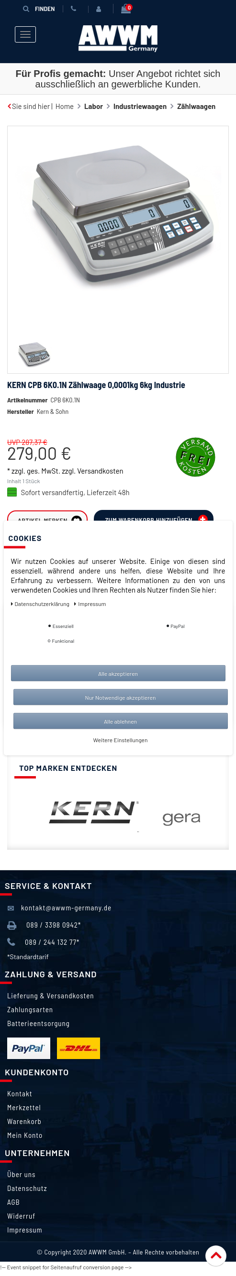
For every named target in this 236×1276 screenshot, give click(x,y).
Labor (93, 106)
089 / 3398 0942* (44, 925)
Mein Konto (25, 1135)
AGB (13, 1202)
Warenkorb (24, 1121)
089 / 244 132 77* (43, 943)
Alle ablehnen (120, 721)
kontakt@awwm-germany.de (59, 908)
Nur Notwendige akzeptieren (120, 697)
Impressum (25, 1229)
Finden (39, 8)
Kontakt (19, 1093)
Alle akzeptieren (118, 673)
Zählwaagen (196, 106)
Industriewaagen (140, 106)
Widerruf (21, 1215)
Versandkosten (100, 470)
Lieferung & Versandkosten (50, 995)
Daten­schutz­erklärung (41, 603)
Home (64, 106)
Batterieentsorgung (38, 1023)
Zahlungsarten (30, 1009)
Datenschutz (27, 1188)
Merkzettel (24, 1107)
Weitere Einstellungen (120, 739)
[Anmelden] (100, 9)
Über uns (21, 1174)
